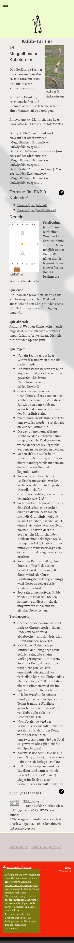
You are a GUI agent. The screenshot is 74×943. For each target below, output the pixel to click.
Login (68, 867)
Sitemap (27, 867)
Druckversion (12, 867)
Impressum (38, 847)
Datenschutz (18, 847)
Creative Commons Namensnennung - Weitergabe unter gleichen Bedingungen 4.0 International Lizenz (22, 887)
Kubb (13, 793)
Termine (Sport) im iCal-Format (36, 210)
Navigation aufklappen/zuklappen (37, 5)
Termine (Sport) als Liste (32, 205)
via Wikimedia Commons (35, 826)
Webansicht (64, 871)
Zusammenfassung (16, 896)
